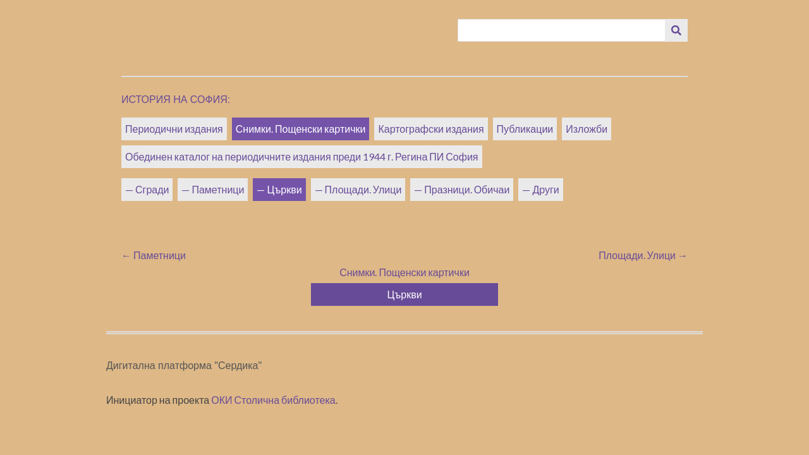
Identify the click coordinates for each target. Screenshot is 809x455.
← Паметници (153, 255)
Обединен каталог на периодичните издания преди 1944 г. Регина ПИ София (301, 156)
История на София (174, 99)
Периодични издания (174, 129)
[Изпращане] (676, 30)
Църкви (284, 189)
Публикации (525, 129)
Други (545, 189)
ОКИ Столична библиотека (273, 400)
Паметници (218, 189)
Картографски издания (431, 129)
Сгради (152, 189)
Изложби (586, 129)
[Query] (562, 30)
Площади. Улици (363, 189)
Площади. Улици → (643, 255)
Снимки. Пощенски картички (301, 129)
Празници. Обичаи (466, 189)
